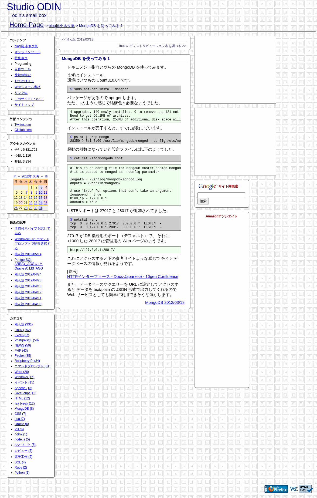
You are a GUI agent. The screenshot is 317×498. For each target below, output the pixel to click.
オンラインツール (27, 52)
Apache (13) (23, 388)
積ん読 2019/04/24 (28, 274)
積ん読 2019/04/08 (28, 304)
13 (20, 198)
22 (30, 203)
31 (40, 208)
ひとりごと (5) (25, 445)
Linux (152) (23, 330)
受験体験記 (23, 75)
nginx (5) (21, 434)
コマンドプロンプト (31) (32, 366)
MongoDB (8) (24, 408)
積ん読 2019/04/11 (28, 298)
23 (35, 203)
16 (35, 198)
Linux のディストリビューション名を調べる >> (152, 46)
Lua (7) (20, 419)
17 (40, 198)
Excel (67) (22, 335)
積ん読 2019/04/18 (28, 286)
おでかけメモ (24, 81)
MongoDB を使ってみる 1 (86, 58)
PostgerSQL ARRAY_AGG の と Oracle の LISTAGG (29, 264)
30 (35, 208)
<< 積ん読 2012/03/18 (77, 39)
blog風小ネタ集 (62, 25)
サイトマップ (24, 105)
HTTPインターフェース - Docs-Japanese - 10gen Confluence (122, 293)
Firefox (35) (23, 356)
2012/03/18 (174, 319)
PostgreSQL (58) (27, 340)
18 (45, 198)
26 (16, 208)
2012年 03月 (31, 176)
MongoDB (154, 319)
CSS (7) (20, 414)
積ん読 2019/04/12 (28, 292)
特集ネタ (21, 58)
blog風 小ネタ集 (26, 46)
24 (40, 203)
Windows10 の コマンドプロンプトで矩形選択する (32, 243)
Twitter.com (23, 125)
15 (30, 198)
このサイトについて (29, 99)
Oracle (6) (22, 424)
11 (45, 192)
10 (40, 192)
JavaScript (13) (25, 393)
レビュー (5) (23, 451)
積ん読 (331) (24, 324)
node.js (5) (22, 439)
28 (25, 208)
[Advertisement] (235, 69)
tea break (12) (25, 403)
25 (45, 203)
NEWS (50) (23, 345)
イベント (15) (24, 382)
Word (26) (22, 372)
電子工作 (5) (23, 457)
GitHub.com (23, 130)
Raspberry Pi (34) (27, 361)
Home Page (26, 24)
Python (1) (22, 473)
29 (30, 208)
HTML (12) (22, 398)
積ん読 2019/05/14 (28, 254)
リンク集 (21, 93)
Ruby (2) (21, 467)
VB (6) (19, 429)
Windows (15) (24, 377)
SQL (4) (20, 462)
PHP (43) (21, 350)
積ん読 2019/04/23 (28, 280)
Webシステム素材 (27, 87)
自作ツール (23, 69)
